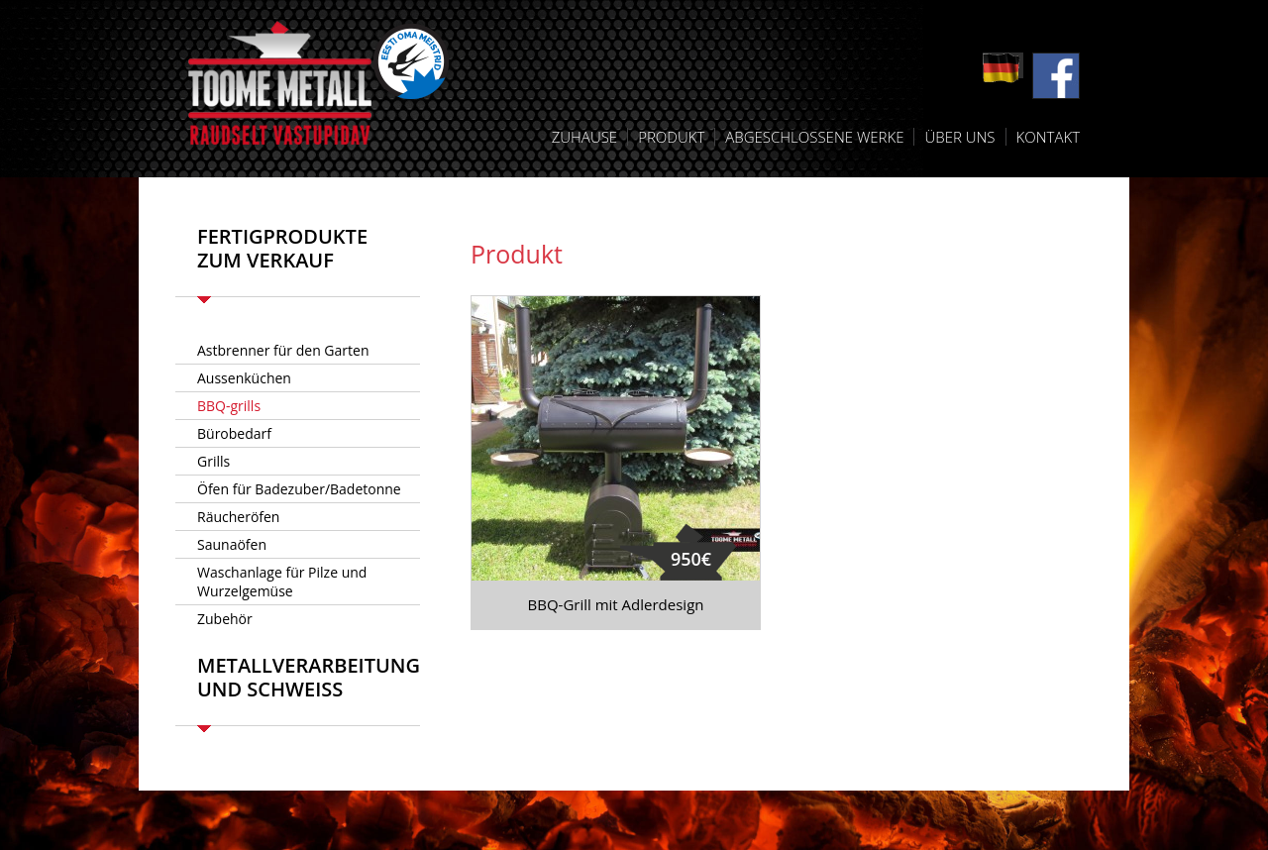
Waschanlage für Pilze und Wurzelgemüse (282, 581)
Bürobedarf (234, 433)
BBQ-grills (229, 405)
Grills (213, 461)
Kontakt (1048, 137)
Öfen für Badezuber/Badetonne (299, 488)
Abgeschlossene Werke (814, 137)
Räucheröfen (238, 516)
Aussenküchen (244, 378)
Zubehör (225, 618)
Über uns (959, 137)
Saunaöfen (231, 544)
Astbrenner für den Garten (283, 350)
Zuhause (584, 137)
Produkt (671, 137)
